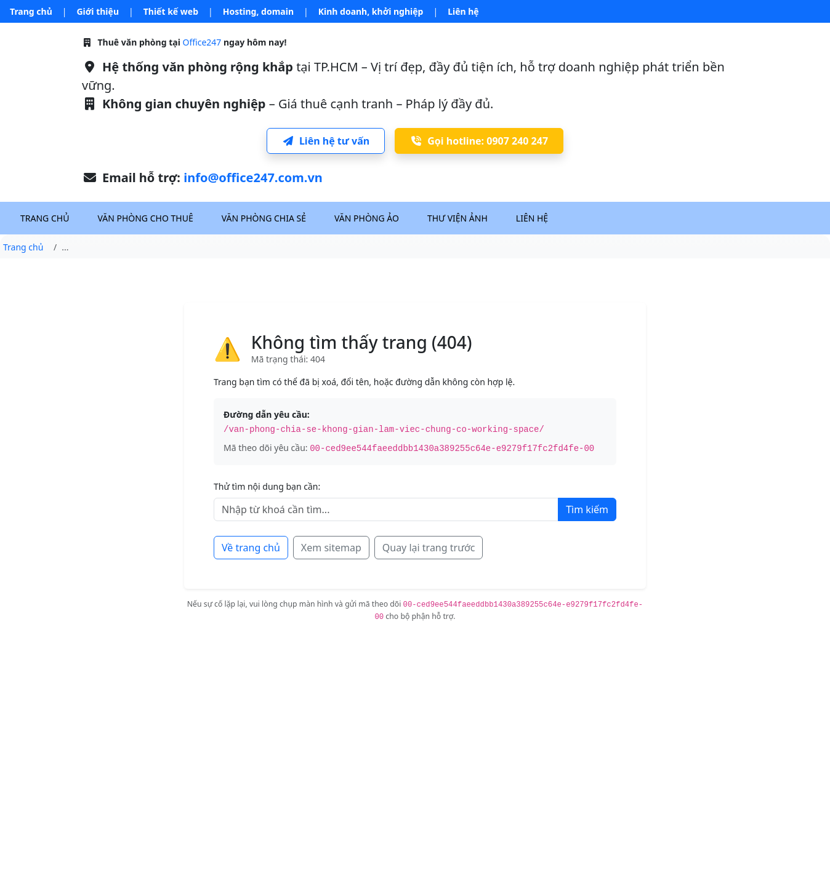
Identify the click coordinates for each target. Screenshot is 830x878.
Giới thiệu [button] (97, 11)
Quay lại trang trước (428, 547)
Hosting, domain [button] (258, 11)
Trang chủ (31, 11)
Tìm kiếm (587, 509)
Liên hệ (463, 11)
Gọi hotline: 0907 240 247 (479, 141)
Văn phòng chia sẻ (264, 218)
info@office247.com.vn (253, 177)
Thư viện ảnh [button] (457, 218)
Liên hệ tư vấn (325, 141)
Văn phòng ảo (366, 218)
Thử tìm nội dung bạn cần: (267, 486)
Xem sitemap (331, 547)
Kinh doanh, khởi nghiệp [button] (371, 11)
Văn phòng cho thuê (145, 218)
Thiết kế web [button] (170, 11)
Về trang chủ (251, 547)
